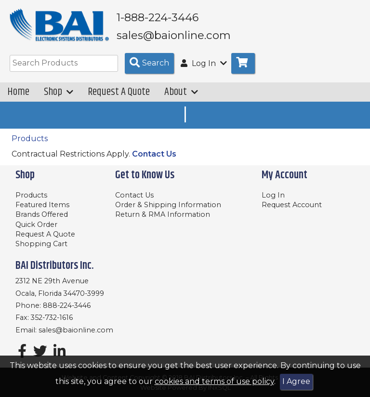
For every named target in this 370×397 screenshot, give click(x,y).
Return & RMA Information (162, 214)
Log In (273, 195)
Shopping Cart (41, 243)
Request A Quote (119, 92)
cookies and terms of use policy (214, 381)
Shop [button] (58, 92)
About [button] (181, 92)
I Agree (296, 381)
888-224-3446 (67, 305)
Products (30, 138)
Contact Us (154, 154)
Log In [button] (203, 63)
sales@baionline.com (76, 330)
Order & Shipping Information (168, 204)
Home (18, 92)
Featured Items (42, 204)
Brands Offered (41, 214)
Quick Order (36, 224)
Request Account (292, 204)
